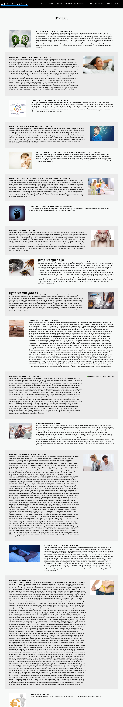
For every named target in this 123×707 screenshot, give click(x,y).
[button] (115, 3)
